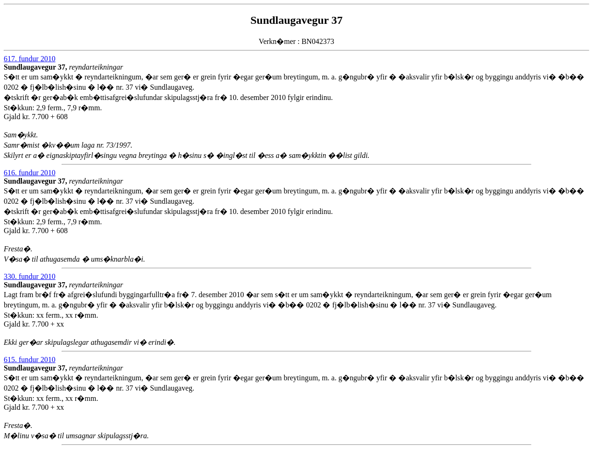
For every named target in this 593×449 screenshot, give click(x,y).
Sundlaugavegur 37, (36, 67)
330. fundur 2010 (30, 276)
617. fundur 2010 (30, 59)
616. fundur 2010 (30, 173)
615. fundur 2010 (30, 359)
